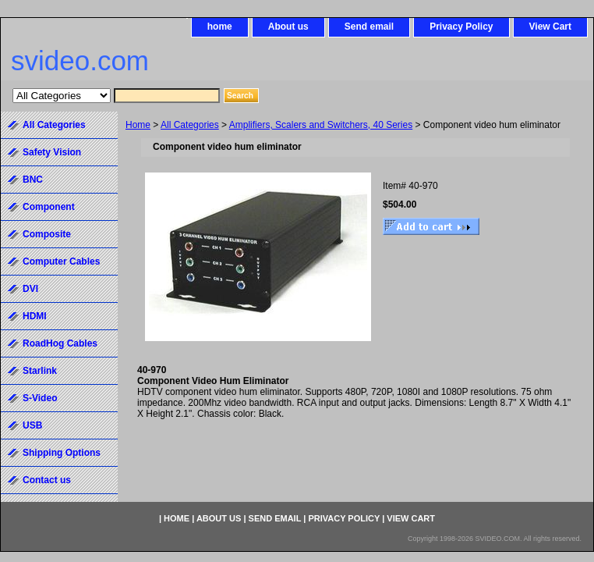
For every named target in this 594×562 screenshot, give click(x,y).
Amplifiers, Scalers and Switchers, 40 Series (320, 124)
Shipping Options (62, 452)
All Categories (190, 124)
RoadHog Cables (60, 343)
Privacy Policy (461, 26)
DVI (30, 288)
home (219, 26)
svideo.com (80, 60)
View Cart (550, 26)
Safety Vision (52, 152)
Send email (369, 26)
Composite (47, 234)
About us (288, 26)
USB (32, 425)
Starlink (40, 370)
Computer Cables (61, 261)
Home (138, 124)
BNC (33, 179)
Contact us (47, 480)
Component (49, 206)
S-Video (40, 398)
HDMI (35, 316)
